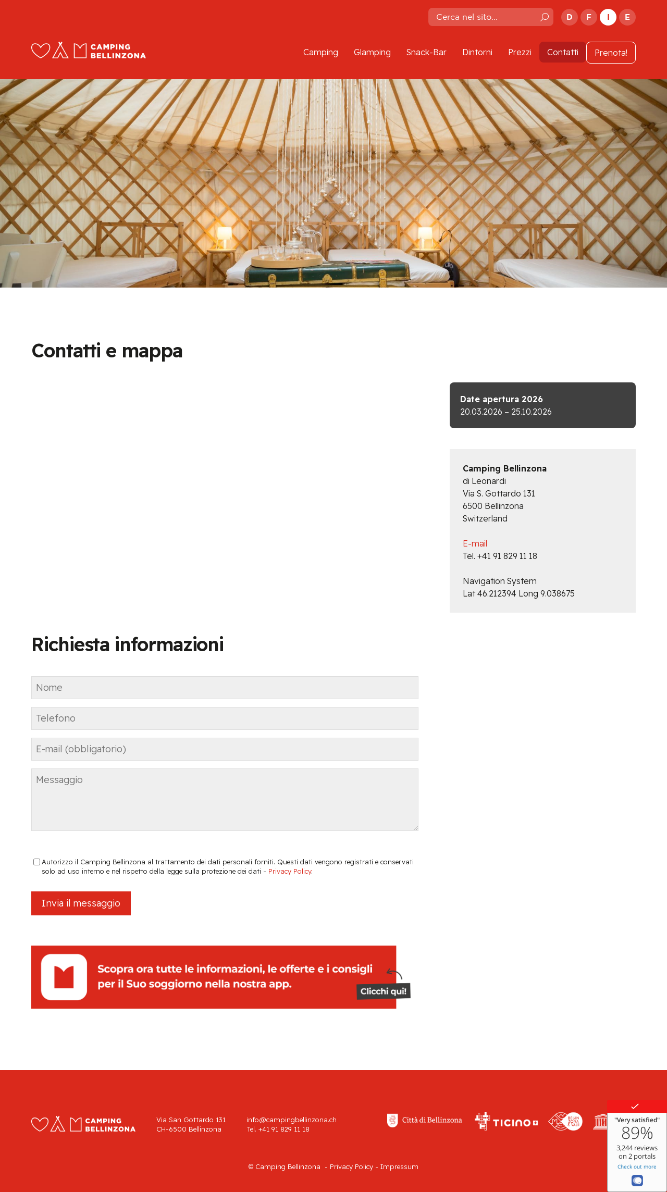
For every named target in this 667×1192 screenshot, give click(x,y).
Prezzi (520, 52)
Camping (320, 52)
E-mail (475, 543)
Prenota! (611, 52)
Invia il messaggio (81, 903)
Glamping (372, 52)
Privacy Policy (289, 871)
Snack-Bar (426, 52)
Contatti (562, 52)
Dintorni (477, 52)
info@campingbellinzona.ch (291, 1119)
